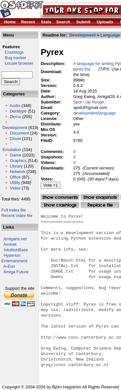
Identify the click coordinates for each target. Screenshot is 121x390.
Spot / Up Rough (88, 102)
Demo (15, 116)
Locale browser (17, 63)
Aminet (10, 244)
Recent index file (16, 215)
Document (19, 133)
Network (17, 171)
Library (16, 166)
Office (15, 177)
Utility (15, 182)
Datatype (18, 111)
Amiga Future (16, 271)
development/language (94, 113)
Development (15, 127)
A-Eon (9, 266)
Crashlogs (12, 52)
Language (110, 35)
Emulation (12, 149)
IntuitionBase (16, 249)
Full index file (13, 210)
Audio (15, 105)
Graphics (18, 160)
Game (15, 155)
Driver (15, 138)
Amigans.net (15, 238)
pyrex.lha (81, 69)
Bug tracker (13, 57)
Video (15, 188)
